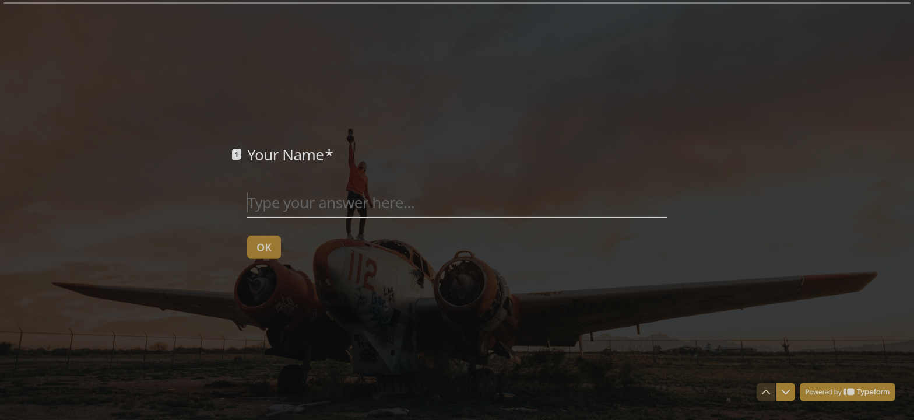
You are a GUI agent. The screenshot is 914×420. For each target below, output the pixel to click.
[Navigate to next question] (785, 392)
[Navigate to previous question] (766, 392)
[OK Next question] (264, 246)
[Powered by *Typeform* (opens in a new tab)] (847, 392)
